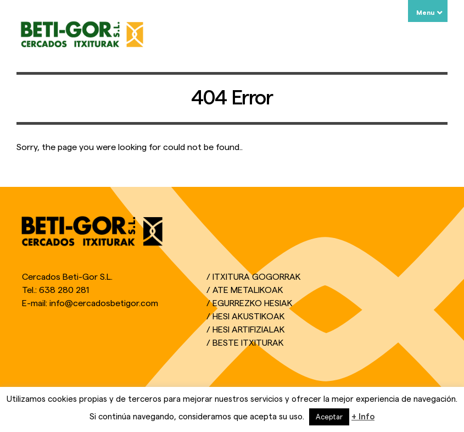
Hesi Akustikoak (249, 316)
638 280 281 (64, 290)
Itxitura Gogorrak (257, 277)
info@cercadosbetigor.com (103, 303)
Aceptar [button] (329, 416)
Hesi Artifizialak (249, 329)
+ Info (362, 417)
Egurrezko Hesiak (253, 303)
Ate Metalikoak (248, 290)
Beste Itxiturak (248, 343)
